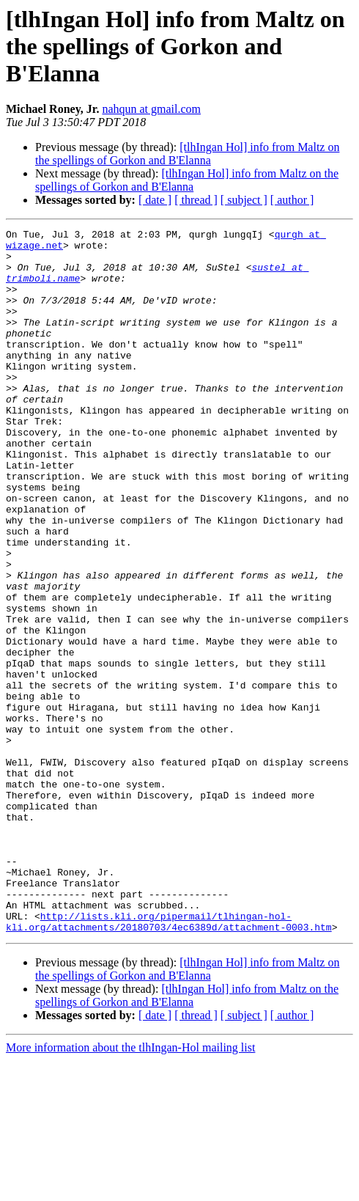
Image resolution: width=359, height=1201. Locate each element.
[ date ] (154, 200)
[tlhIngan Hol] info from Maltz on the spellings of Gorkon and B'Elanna (187, 153)
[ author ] (292, 200)
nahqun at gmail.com (151, 109)
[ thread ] (196, 200)
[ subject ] (244, 200)
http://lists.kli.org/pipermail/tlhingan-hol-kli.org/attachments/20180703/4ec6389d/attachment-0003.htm (169, 1061)
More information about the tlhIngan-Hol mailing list (130, 1188)
